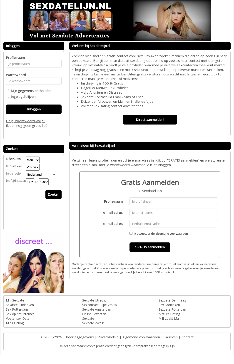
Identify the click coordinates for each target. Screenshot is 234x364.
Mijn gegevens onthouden (30, 90)
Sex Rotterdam (17, 309)
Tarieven (171, 337)
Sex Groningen (169, 305)
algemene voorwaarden (171, 234)
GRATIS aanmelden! (150, 247)
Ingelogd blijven (22, 96)
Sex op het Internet (20, 314)
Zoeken (53, 194)
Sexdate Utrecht (94, 300)
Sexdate (88, 318)
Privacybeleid (108, 337)
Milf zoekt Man (170, 318)
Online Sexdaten (94, 314)
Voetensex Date (18, 318)
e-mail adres (113, 212)
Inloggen (34, 109)
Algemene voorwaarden (141, 337)
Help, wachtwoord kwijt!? (25, 121)
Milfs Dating (15, 323)
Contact (188, 337)
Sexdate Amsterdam (97, 309)
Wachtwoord (14, 74)
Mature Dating (169, 314)
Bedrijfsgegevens (80, 337)
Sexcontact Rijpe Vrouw (99, 305)
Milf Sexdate (15, 300)
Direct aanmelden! (150, 119)
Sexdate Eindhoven (20, 305)
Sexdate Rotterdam (173, 309)
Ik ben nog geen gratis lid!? (27, 125)
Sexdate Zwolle (93, 323)
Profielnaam (113, 201)
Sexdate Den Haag (172, 300)
